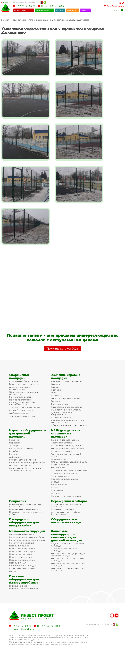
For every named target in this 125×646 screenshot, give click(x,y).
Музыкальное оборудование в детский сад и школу (25, 462)
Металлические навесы (21, 527)
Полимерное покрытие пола (24, 502)
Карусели (56, 383)
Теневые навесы (59, 397)
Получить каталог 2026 (62, 341)
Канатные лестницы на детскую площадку (67, 557)
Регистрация (118, 6)
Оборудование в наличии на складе (66, 514)
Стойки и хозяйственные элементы (69, 463)
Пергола (55, 480)
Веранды (55, 394)
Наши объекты (19, 20)
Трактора (14, 439)
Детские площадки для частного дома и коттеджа (68, 414)
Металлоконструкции (27, 524)
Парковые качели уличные (65, 472)
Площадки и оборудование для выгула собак (24, 515)
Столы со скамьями (61, 444)
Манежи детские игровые (22, 453)
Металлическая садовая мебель (26, 530)
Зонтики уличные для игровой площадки (66, 448)
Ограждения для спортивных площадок (66, 498)
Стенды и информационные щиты (69, 455)
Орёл (5, 2)
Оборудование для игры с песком (69, 418)
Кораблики (15, 444)
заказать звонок (42, 10)
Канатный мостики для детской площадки (67, 552)
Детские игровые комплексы (66, 374)
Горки (54, 386)
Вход (109, 6)
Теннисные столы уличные (22, 409)
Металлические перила (21, 536)
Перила (13, 564)
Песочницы (57, 389)
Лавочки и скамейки (62, 436)
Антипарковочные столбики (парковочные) (65, 506)
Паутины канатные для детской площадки (67, 538)
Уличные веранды (60, 469)
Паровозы (14, 436)
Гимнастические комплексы (24, 377)
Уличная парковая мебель (65, 433)
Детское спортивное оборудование (20, 381)
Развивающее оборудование (66, 400)
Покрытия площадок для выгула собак (25, 506)
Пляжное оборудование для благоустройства (24, 572)
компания (71, 10)
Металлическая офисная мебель (27, 533)
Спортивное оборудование (23, 374)
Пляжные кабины (60, 458)
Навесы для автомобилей (22, 553)
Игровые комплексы (20, 458)
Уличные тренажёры (20, 390)
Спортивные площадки (19, 369)
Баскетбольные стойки (21, 403)
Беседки (55, 475)
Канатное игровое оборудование (27, 456)
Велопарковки (58, 461)
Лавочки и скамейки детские (66, 439)
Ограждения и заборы (69, 494)
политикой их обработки (61, 637)
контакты (84, 10)
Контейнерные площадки (22, 559)
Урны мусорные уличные (64, 466)
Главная (5, 20)
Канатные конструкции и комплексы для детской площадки (66, 529)
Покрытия (17, 494)
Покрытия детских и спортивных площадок (25, 498)
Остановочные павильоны (22, 561)
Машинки (14, 433)
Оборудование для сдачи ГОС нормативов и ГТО (25, 397)
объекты (59, 10)
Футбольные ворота (19, 406)
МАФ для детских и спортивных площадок (67, 426)
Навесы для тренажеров (22, 544)
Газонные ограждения (62, 502)
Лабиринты (15, 450)
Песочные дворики (61, 411)
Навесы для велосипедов (22, 542)
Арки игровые (58, 452)
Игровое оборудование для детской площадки (27, 426)
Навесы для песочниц (20, 547)
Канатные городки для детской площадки (67, 562)
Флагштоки (57, 486)
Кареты (13, 447)
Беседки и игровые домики (65, 391)
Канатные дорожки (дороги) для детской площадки (68, 547)
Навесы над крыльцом (21, 550)
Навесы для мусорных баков (66, 489)
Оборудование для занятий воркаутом (23, 386)
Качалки (55, 377)
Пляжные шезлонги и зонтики (24, 582)
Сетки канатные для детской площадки (66, 543)
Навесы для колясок (19, 539)
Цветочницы (57, 483)
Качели (54, 380)
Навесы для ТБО (17, 556)
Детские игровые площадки (65, 369)
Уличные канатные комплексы (25, 401)
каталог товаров (21, 10)
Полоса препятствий (20, 393)
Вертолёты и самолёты (21, 441)
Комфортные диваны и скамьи (67, 441)
